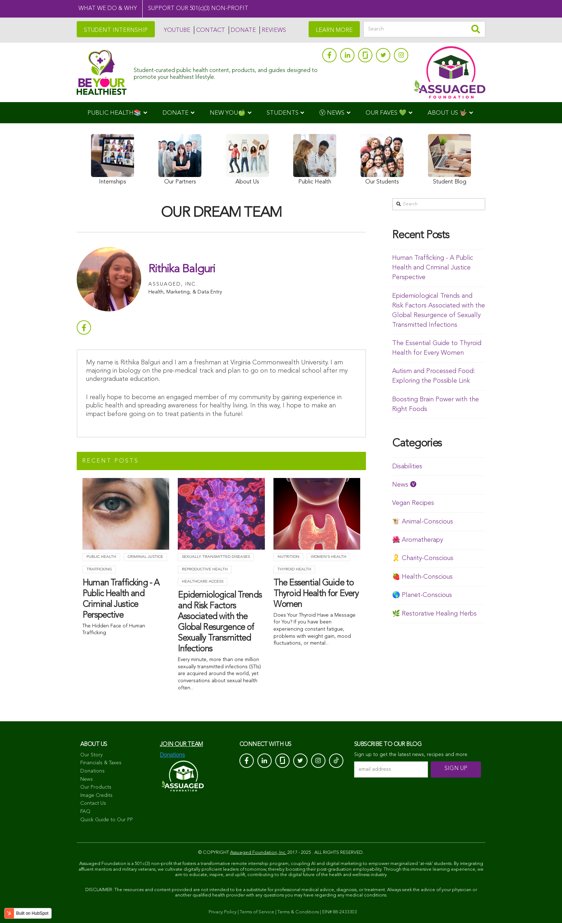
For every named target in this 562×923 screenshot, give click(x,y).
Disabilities (407, 466)
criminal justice (145, 557)
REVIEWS (274, 30)
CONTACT (210, 30)
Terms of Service (257, 912)
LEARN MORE (334, 30)
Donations (92, 771)
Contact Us (93, 803)
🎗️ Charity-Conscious (422, 558)
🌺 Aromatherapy (417, 540)
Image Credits (96, 795)
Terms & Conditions (298, 912)
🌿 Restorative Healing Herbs (434, 614)
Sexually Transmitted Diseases (216, 557)
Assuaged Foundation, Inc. (258, 852)
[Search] (424, 29)
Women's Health (328, 557)
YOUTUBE (177, 30)
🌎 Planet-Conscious (422, 595)
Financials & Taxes (101, 762)
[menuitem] (117, 112)
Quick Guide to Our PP (106, 819)
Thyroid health (294, 570)
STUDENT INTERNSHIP (116, 30)
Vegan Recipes (413, 503)
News (86, 779)
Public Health (101, 557)
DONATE (243, 30)
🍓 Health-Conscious (422, 577)
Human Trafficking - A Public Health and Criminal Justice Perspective (432, 268)
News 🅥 (404, 485)
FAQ (85, 811)
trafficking (99, 570)
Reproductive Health (205, 570)
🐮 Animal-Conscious (422, 521)
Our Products (95, 787)
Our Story (91, 754)
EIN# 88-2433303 (339, 912)
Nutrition (288, 557)
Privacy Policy (223, 912)
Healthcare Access (202, 582)
